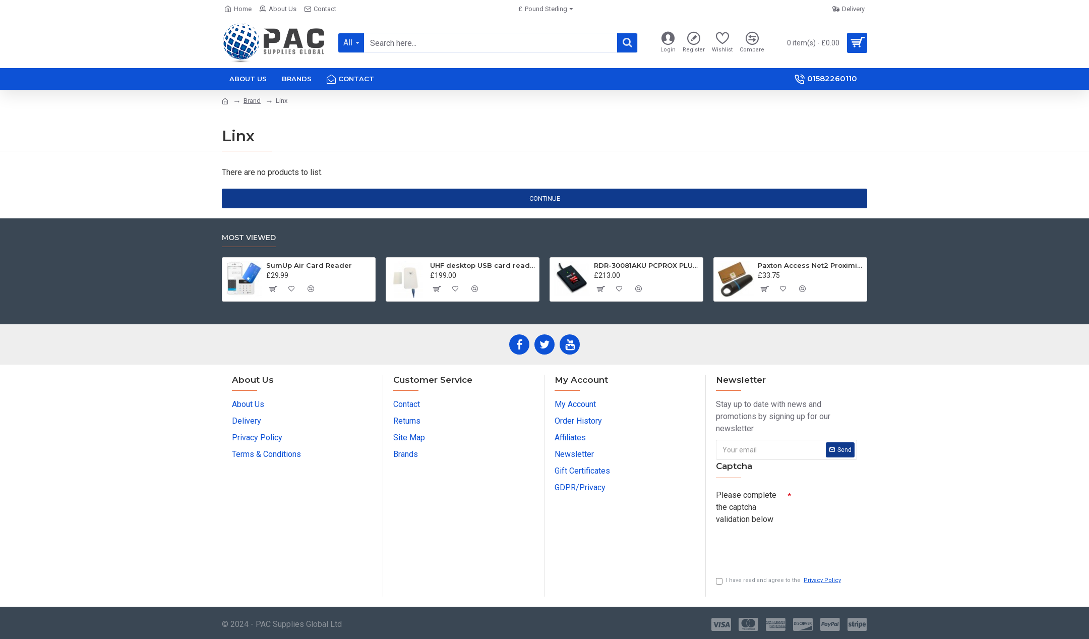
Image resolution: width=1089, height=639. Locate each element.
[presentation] (786, 546)
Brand (252, 100)
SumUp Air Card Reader (309, 265)
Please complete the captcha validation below (746, 507)
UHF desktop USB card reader (482, 265)
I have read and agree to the (779, 580)
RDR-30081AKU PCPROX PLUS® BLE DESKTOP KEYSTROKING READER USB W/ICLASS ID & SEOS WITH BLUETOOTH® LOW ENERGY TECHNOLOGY (646, 265)
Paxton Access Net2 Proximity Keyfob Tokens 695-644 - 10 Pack (810, 265)
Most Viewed (249, 238)
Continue (544, 198)
